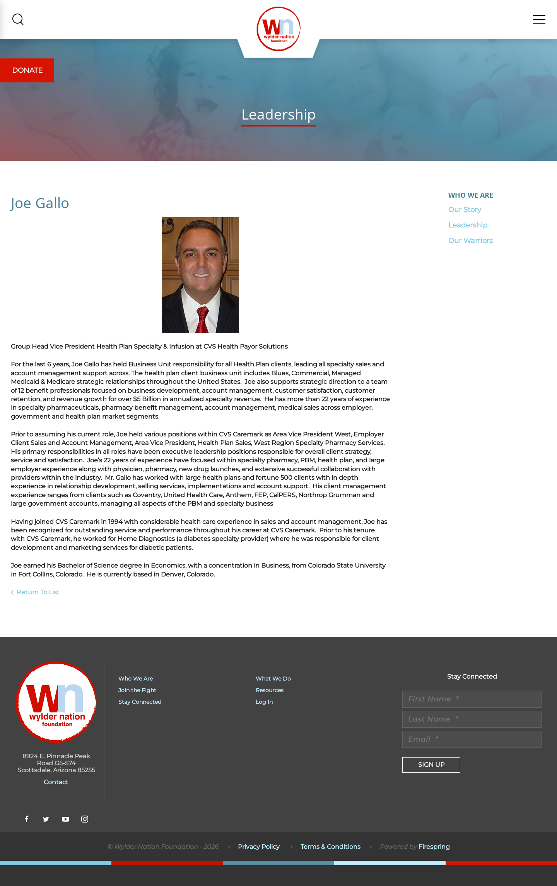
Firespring (434, 867)
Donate (27, 70)
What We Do (273, 699)
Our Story (464, 230)
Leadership (467, 245)
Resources (270, 711)
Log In (264, 722)
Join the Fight (137, 711)
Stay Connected (139, 722)
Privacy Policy (259, 867)
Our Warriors (470, 261)
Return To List (38, 612)
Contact (56, 803)
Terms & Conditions (331, 867)
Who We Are (135, 699)
